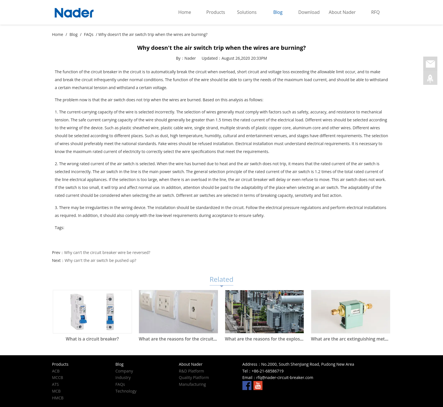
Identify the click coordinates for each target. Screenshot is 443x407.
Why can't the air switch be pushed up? (100, 260)
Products (215, 12)
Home (184, 12)
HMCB (58, 397)
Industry (123, 377)
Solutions (247, 12)
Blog (278, 12)
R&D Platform (191, 371)
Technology (126, 391)
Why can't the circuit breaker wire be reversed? (107, 252)
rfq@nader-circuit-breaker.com (284, 377)
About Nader (342, 12)
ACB (56, 371)
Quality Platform (194, 377)
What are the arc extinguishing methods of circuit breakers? (374, 339)
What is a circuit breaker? (92, 339)
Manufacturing (192, 384)
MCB (56, 391)
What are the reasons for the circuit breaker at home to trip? (202, 339)
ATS (55, 384)
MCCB (57, 377)
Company (124, 371)
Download (309, 12)
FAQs (89, 34)
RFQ (375, 12)
